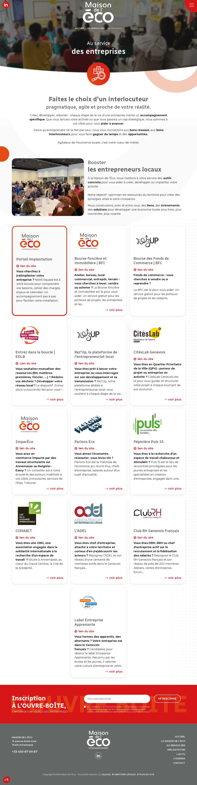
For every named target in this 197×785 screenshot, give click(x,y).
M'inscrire (167, 698)
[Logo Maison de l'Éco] (102, 12)
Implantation (176, 749)
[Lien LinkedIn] (5, 4)
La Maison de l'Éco (173, 741)
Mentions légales (125, 774)
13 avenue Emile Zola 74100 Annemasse (24, 741)
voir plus (113, 310)
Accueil (180, 736)
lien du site (26, 266)
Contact (179, 763)
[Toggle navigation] (191, 6)
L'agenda (179, 758)
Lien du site (26, 363)
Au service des (176, 745)
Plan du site (147, 774)
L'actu (181, 754)
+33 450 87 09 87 (24, 751)
